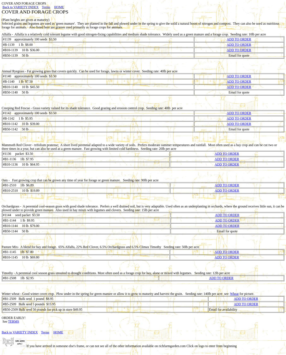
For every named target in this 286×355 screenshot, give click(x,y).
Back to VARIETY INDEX (20, 7)
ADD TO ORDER (239, 39)
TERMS (13, 321)
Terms (46, 7)
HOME (59, 7)
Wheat (234, 294)
